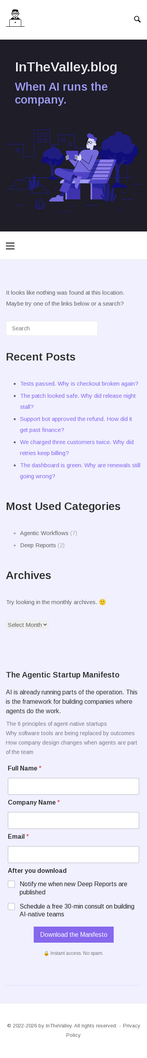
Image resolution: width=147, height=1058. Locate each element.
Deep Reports (38, 545)
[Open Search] (137, 20)
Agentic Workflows (44, 533)
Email (18, 836)
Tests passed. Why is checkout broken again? (79, 383)
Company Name (34, 802)
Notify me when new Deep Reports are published (73, 888)
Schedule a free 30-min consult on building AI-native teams (77, 910)
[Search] (80, 331)
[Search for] (52, 328)
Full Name (25, 768)
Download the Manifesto (73, 934)
